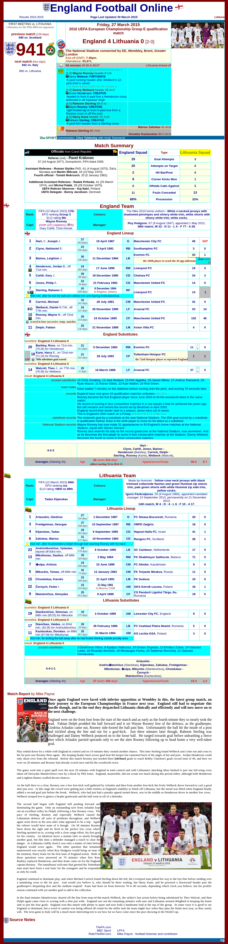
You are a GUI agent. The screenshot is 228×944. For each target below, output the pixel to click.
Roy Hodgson (137, 223)
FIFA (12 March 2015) (53, 211)
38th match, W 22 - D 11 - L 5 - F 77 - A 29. (167, 226)
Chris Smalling (90, 380)
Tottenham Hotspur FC (150, 354)
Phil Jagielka (137, 380)
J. (49, 258)
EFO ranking (56, 214)
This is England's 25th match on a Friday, (121, 414)
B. (64, 266)
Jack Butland (114, 380)
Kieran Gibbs (108, 383)
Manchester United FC (149, 283)
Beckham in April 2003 (152, 407)
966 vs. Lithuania (30, 71)
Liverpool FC (143, 268)
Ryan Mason (85, 383)
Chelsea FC (142, 275)
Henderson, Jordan (49, 266)
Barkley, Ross (45, 345)
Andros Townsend (187, 380)
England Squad (133, 152)
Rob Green (151, 383)
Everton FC (142, 254)
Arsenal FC (141, 309)
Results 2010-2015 (31, 17)
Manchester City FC (147, 241)
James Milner (160, 380)
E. (49, 248)
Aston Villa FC (144, 327)
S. (49, 290)
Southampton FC (146, 248)
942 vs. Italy (30, 65)
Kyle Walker (130, 383)
